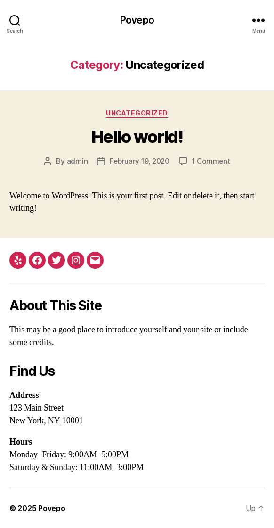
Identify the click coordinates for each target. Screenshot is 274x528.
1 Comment (211, 161)
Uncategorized (137, 113)
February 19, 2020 (139, 161)
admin (77, 161)
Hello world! (137, 136)
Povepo (137, 20)
